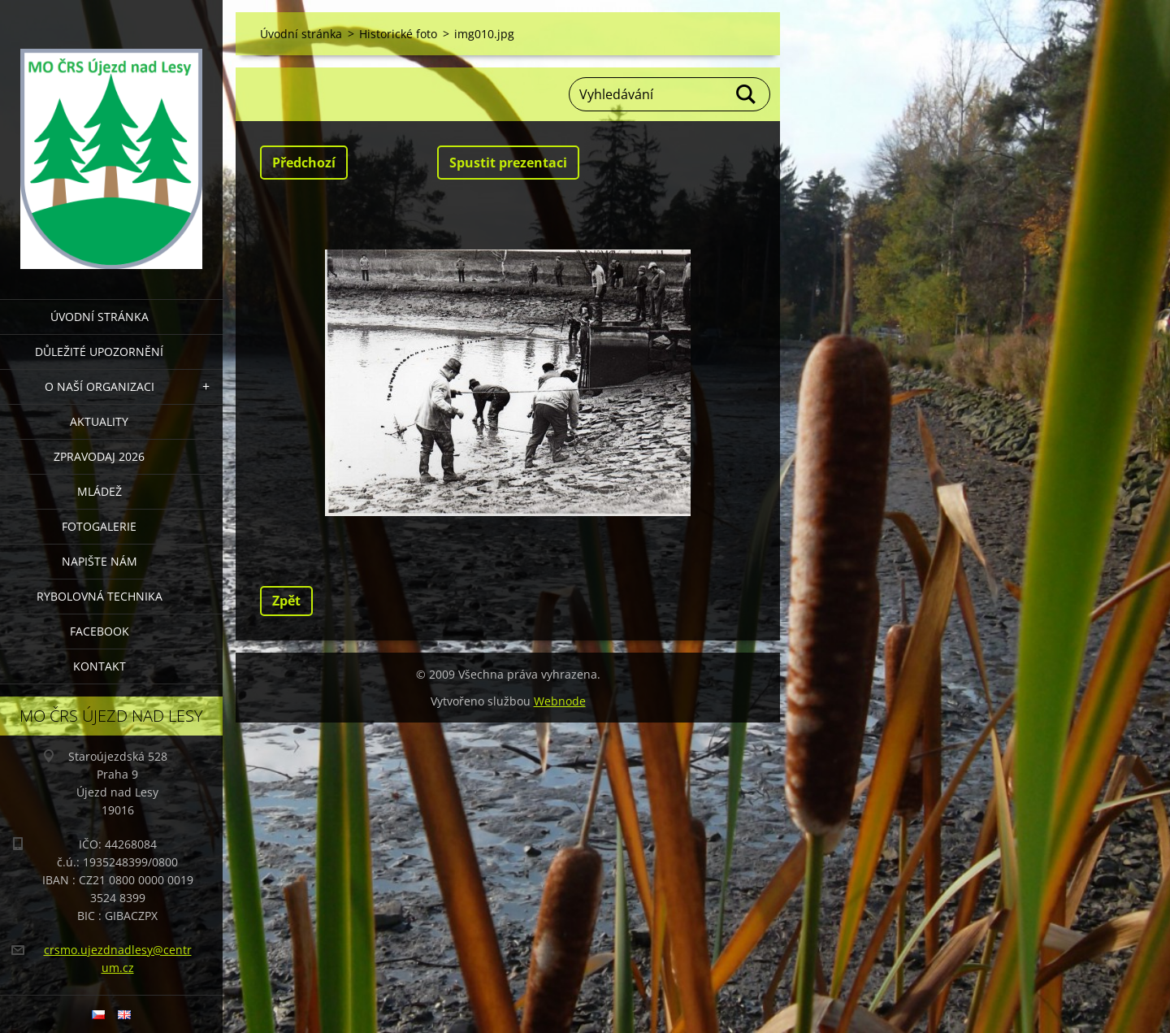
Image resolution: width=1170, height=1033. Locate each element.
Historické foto (398, 33)
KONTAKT (99, 666)
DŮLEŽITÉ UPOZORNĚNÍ (99, 351)
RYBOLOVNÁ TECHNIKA (99, 596)
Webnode (560, 701)
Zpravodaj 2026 (99, 456)
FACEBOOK (99, 631)
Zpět (286, 601)
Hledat (746, 94)
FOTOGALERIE (99, 526)
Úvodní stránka (99, 316)
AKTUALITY (99, 421)
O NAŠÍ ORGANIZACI (99, 386)
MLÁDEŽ (99, 491)
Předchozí (304, 162)
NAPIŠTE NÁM (99, 561)
